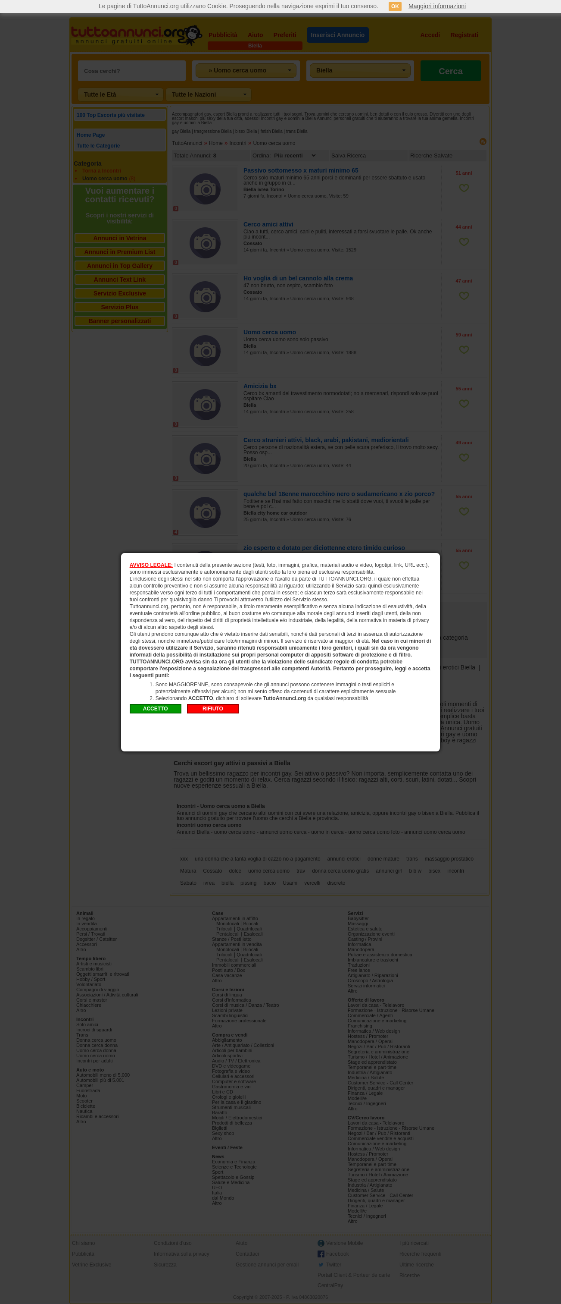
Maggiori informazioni (437, 6)
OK (395, 6)
